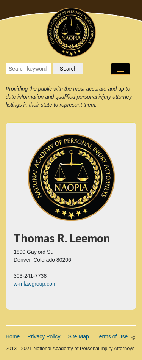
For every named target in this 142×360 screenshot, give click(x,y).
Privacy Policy (43, 336)
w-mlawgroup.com (35, 284)
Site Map (78, 336)
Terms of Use (112, 336)
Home (13, 336)
